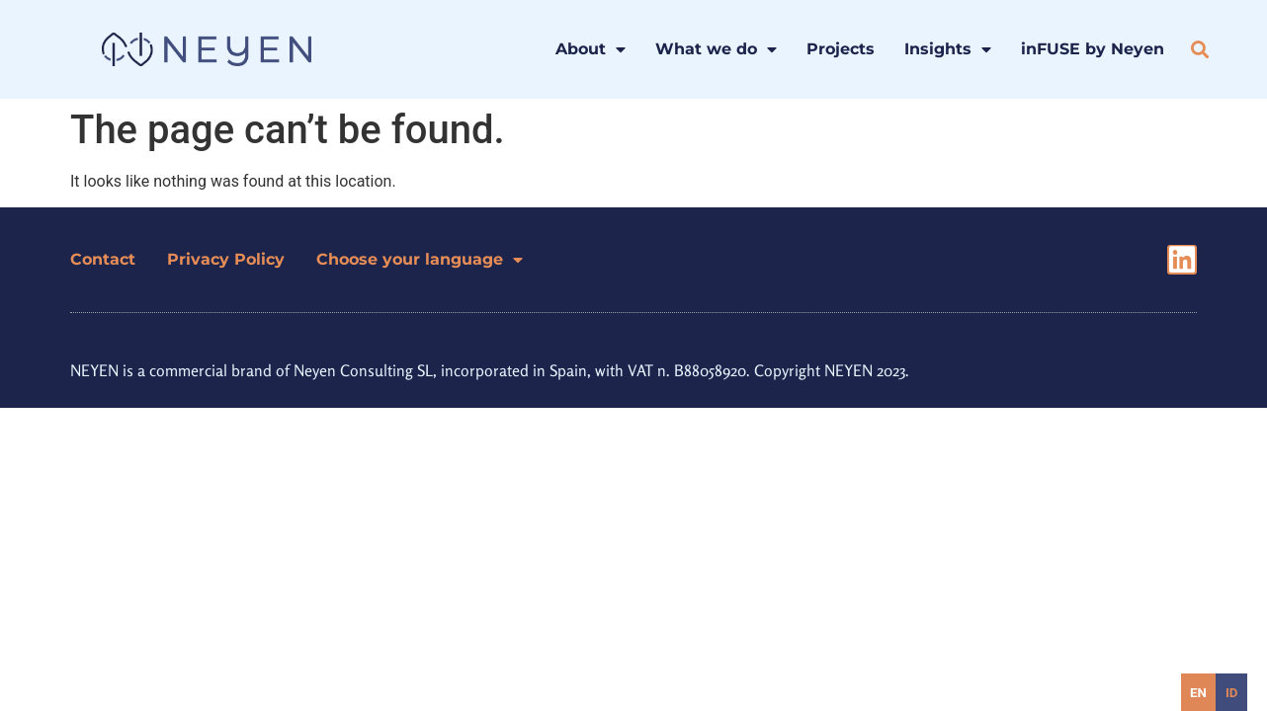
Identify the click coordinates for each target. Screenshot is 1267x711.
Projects (840, 49)
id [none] (1231, 692)
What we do (716, 49)
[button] (1200, 50)
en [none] (1198, 692)
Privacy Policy (226, 259)
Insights (947, 49)
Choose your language (419, 259)
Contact (102, 259)
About (590, 49)
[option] (1231, 692)
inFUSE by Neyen (1092, 49)
